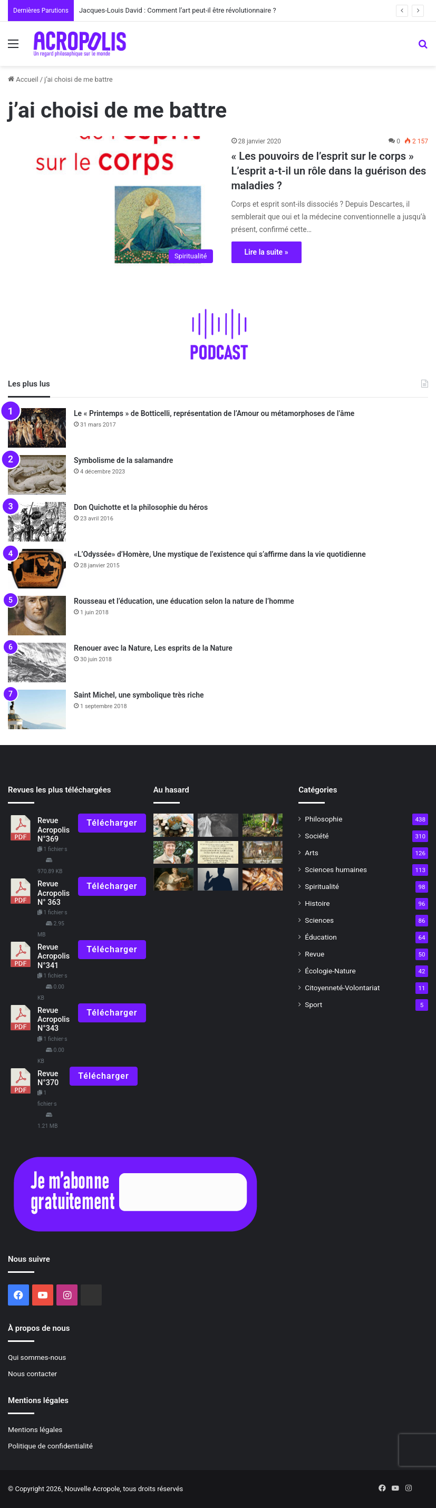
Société (316, 836)
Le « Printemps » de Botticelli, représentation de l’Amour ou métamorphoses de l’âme (214, 413)
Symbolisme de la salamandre (123, 460)
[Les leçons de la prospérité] (173, 825)
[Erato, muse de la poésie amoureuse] (173, 879)
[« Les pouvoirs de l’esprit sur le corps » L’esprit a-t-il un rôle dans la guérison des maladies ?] (113, 202)
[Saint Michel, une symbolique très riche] (37, 709)
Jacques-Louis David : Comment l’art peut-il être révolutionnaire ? (177, 10)
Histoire (317, 903)
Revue (314, 954)
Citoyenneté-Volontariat (342, 987)
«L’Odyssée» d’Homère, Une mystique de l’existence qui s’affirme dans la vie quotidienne (220, 554)
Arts (311, 852)
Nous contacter (32, 1373)
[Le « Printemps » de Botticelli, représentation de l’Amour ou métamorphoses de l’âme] (37, 428)
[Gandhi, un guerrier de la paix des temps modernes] (218, 825)
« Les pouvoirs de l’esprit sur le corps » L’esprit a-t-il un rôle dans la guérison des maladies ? (329, 171)
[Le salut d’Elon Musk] (218, 879)
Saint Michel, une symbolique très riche (139, 695)
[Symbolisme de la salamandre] (37, 475)
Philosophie (323, 819)
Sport (313, 1004)
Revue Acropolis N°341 (53, 956)
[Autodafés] (218, 852)
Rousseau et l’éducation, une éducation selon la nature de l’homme (184, 601)
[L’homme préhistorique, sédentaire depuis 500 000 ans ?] (263, 879)
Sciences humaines (336, 869)
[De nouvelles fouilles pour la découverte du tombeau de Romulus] (263, 852)
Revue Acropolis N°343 (53, 1019)
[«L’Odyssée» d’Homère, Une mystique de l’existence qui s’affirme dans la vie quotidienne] (37, 568)
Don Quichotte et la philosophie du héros (141, 507)
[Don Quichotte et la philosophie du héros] (37, 522)
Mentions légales (35, 1429)
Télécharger (111, 823)
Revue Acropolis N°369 (53, 830)
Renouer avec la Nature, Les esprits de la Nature (153, 648)
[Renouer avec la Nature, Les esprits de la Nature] (37, 662)
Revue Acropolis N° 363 (53, 893)
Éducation (321, 937)
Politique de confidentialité (50, 1446)
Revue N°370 (48, 1078)
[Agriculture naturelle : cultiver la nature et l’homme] (263, 825)
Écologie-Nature (330, 970)
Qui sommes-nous (37, 1357)
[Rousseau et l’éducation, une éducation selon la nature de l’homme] (37, 615)
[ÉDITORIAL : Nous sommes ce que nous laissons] (173, 852)
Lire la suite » (266, 252)
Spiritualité (322, 886)
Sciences (319, 920)
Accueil (23, 79)
